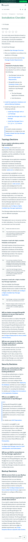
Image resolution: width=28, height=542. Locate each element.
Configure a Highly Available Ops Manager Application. (13, 293)
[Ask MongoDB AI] (23, 9)
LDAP (11, 397)
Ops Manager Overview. (17, 50)
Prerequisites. (5, 441)
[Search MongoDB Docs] (20, 9)
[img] (3, 32)
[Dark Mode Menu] (25, 9)
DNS (18, 525)
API (5, 460)
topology (6, 147)
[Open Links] (25, 5)
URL (21, 519)
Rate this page (5, 28)
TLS (21, 368)
